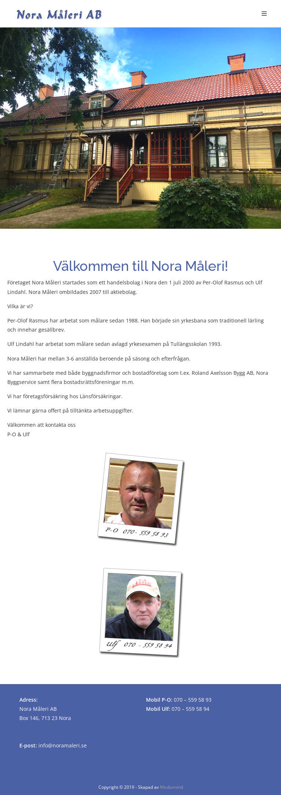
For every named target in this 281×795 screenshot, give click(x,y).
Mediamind (171, 787)
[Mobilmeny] (264, 14)
